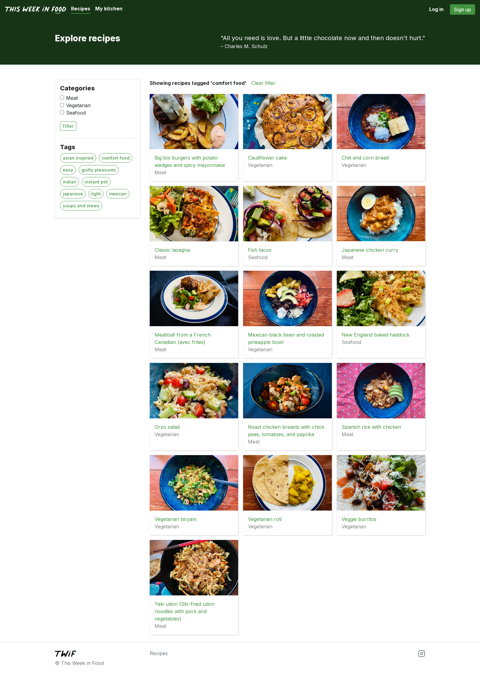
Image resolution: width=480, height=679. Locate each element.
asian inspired (78, 157)
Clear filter (263, 83)
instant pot (96, 181)
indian (69, 181)
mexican (118, 193)
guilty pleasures (98, 169)
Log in (436, 9)
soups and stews (81, 205)
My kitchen (108, 9)
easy (68, 169)
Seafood (76, 113)
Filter (68, 126)
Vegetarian (78, 105)
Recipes (80, 9)
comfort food (115, 157)
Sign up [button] (462, 9)
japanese (73, 193)
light (96, 193)
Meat (72, 98)
